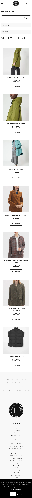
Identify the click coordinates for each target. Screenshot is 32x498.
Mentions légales (7, 390)
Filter (27, 19)
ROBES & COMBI (16, 451)
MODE (16, 477)
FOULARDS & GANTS (16, 461)
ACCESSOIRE (16, 470)
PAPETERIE (16, 473)
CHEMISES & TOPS (16, 456)
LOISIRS (16, 468)
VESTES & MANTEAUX (16, 448)
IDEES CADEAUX (16, 444)
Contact (22, 387)
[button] (2, 3)
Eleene (16, 463)
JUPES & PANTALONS (16, 446)
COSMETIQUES (16, 475)
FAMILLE (16, 465)
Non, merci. (20, 494)
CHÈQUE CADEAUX (16, 458)
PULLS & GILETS (16, 453)
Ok (12, 494)
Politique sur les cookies (23, 390)
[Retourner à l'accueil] (16, 3)
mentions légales (17, 489)
